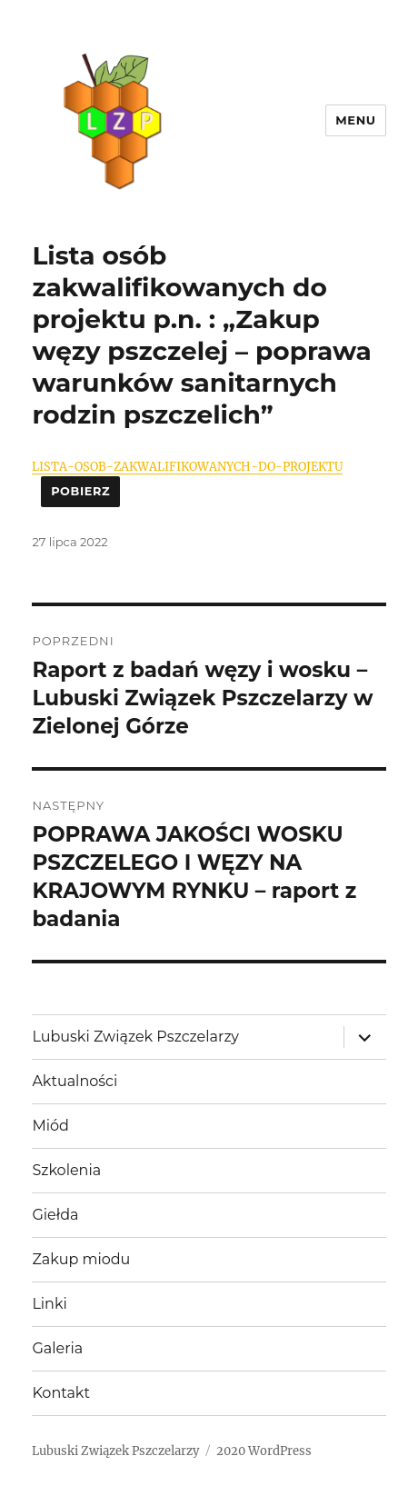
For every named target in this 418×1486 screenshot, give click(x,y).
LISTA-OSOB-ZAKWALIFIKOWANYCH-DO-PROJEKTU (187, 466)
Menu (355, 120)
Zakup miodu (81, 1259)
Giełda (55, 1214)
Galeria (57, 1348)
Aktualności (74, 1081)
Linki (49, 1303)
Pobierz (80, 491)
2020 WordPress (264, 1451)
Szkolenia (66, 1170)
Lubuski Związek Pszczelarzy (135, 1036)
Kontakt (61, 1392)
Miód (50, 1125)
